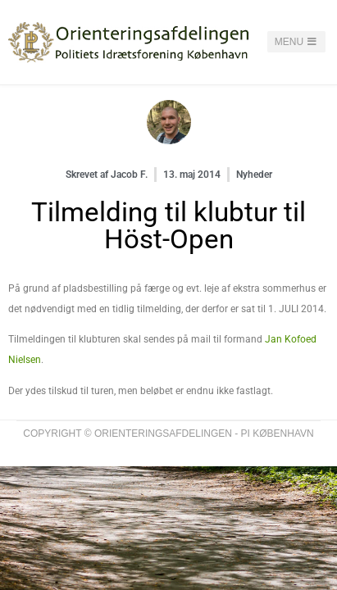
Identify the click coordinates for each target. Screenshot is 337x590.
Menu (297, 42)
